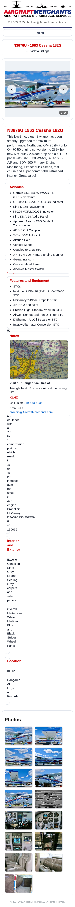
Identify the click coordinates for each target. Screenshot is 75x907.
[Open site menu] (37, 32)
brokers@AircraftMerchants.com (47, 22)
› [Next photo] (63, 89)
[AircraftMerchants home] (37, 9)
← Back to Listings (37, 51)
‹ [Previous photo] (12, 89)
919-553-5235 (33, 403)
